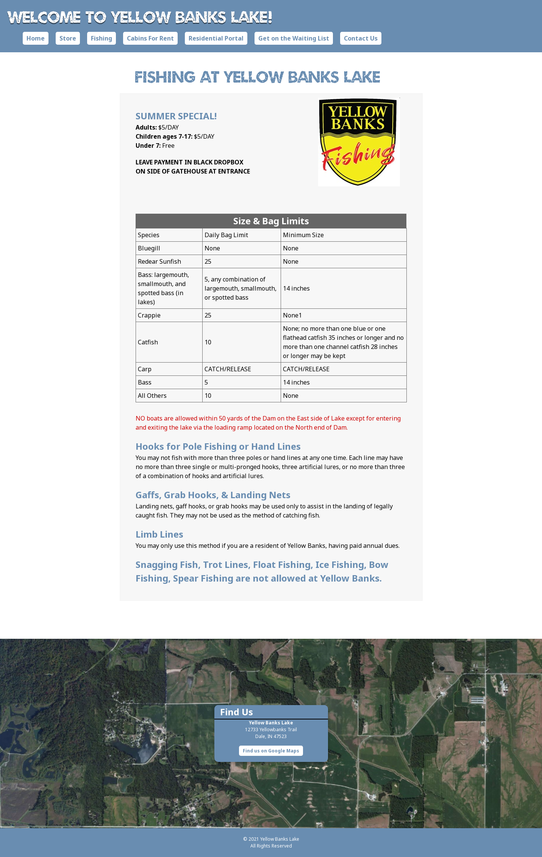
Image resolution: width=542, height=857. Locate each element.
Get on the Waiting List (293, 38)
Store (67, 38)
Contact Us (361, 38)
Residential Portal (216, 38)
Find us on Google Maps (271, 751)
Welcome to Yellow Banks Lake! (140, 17)
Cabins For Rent (150, 38)
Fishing (101, 38)
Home (36, 38)
